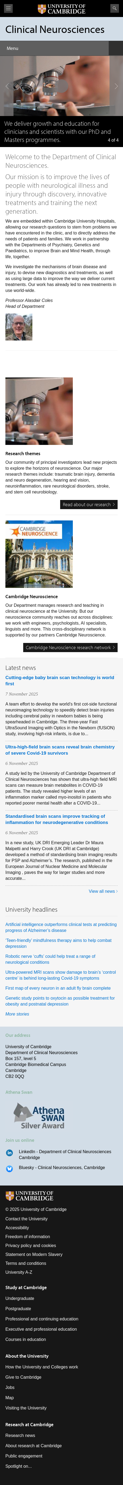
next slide (115, 72)
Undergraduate (19, 1298)
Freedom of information (27, 1236)
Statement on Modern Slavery (34, 1254)
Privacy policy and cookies (30, 1245)
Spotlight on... (18, 1466)
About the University (27, 1356)
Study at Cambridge (26, 1287)
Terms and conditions (25, 1263)
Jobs (10, 1387)
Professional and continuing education (41, 1319)
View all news (102, 891)
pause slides (60, 84)
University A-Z (18, 1272)
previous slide (5, 72)
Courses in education (25, 1339)
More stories (17, 1014)
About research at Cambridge (33, 1445)
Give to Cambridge (23, 1377)
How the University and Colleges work (41, 1367)
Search (114, 8)
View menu (8, 8)
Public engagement (23, 1456)
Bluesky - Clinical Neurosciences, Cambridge (62, 1167)
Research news (20, 1435)
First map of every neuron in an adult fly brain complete (58, 988)
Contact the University (26, 1219)
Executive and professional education (41, 1329)
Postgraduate (18, 1308)
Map (9, 1397)
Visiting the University (26, 1408)
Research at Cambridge (29, 1424)
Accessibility (17, 1227)
